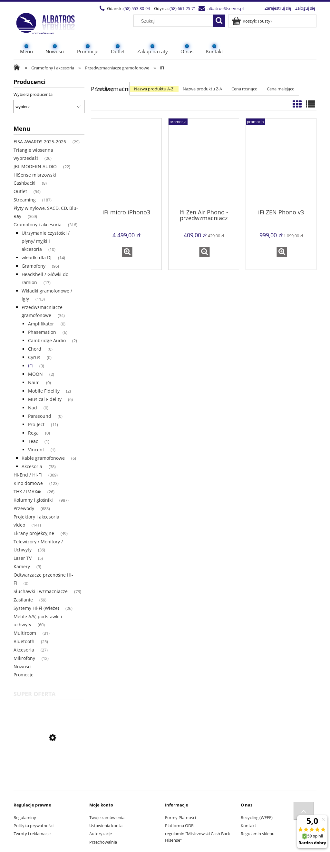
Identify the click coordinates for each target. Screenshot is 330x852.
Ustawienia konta (105, 825)
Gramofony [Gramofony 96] (33, 266)
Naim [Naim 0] (34, 382)
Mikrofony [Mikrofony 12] (24, 658)
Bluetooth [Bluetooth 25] (24, 641)
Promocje (24, 675)
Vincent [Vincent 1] (36, 450)
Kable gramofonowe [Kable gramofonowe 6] (43, 458)
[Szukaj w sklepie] (174, 21)
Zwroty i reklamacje (32, 834)
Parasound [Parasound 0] (39, 416)
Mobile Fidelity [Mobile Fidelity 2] (44, 391)
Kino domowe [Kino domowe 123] (28, 483)
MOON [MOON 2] (35, 374)
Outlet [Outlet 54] (20, 191)
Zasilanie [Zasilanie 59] (23, 600)
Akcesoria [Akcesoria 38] (32, 466)
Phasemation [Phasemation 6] (42, 332)
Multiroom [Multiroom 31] (25, 633)
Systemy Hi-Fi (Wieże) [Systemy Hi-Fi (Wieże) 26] (36, 608)
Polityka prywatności (33, 825)
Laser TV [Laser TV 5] (23, 558)
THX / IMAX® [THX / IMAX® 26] (27, 491)
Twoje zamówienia (106, 817)
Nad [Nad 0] (32, 408)
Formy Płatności (180, 817)
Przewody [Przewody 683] (24, 508)
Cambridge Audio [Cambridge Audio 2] (47, 340)
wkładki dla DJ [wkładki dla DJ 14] (37, 257)
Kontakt (248, 825)
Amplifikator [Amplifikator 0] (41, 324)
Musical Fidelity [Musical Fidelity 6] (45, 399)
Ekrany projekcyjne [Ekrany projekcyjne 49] (34, 533)
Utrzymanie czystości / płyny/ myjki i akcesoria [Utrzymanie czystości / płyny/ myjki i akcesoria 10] (46, 241)
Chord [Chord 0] (34, 349)
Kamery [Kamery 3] (22, 566)
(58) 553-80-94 (136, 8)
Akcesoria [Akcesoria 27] (24, 650)
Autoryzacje (100, 834)
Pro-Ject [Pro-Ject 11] (36, 424)
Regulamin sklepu (258, 834)
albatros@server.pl (225, 8)
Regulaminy (25, 817)
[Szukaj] (219, 21)
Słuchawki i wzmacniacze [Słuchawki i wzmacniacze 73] (41, 591)
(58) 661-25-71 (182, 8)
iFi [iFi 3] (30, 366)
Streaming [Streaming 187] (25, 200)
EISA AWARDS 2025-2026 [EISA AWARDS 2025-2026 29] (40, 142)
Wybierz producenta (33, 94)
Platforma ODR (179, 825)
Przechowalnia (103, 842)
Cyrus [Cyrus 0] (34, 357)
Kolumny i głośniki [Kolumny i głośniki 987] (33, 500)
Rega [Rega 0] (33, 433)
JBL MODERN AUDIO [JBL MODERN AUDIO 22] (35, 166)
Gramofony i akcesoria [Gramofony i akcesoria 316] (38, 224)
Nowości (23, 666)
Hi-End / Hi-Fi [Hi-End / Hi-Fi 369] (28, 475)
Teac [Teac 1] (33, 441)
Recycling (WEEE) (257, 817)
